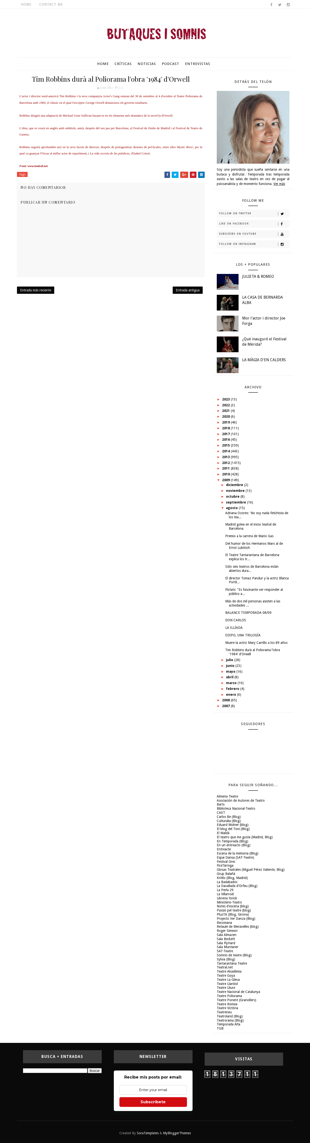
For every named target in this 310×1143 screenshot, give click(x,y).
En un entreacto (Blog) (233, 845)
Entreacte (224, 849)
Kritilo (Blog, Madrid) (232, 878)
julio (230, 660)
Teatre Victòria (227, 1008)
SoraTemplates (148, 1133)
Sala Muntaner (227, 947)
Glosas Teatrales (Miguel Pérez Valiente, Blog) (251, 869)
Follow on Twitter (254, 214)
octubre (233, 496)
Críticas (123, 64)
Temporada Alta (228, 1024)
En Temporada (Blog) (232, 841)
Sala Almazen (226, 935)
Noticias (147, 64)
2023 (226, 399)
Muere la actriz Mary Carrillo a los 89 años (256, 643)
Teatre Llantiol (227, 984)
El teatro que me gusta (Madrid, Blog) (245, 837)
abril (230, 677)
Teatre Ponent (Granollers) (236, 1000)
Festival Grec (226, 861)
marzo (232, 683)
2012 (226, 463)
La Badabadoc (227, 882)
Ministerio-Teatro (229, 902)
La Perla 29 (225, 890)
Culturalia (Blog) (229, 821)
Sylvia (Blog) (226, 959)
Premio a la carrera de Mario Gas (249, 536)
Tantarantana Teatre (232, 963)
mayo (231, 671)
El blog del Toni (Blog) (233, 829)
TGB (220, 1028)
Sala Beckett (226, 939)
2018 (226, 428)
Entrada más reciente (35, 290)
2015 (226, 445)
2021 (226, 411)
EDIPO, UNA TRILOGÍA (243, 635)
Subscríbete (153, 1102)
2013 (226, 457)
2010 (226, 474)
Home (26, 4)
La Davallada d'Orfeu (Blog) (237, 886)
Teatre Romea (227, 1004)
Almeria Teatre (227, 796)
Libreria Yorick (227, 898)
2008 (226, 700)
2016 (226, 439)
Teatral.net (225, 967)
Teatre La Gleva (228, 980)
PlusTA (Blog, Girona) (233, 914)
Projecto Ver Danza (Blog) (236, 918)
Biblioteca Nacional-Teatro (236, 808)
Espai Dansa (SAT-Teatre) (235, 857)
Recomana (224, 923)
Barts (221, 804)
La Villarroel (225, 894)
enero (231, 694)
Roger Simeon (227, 931)
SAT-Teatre (225, 951)
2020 (226, 416)
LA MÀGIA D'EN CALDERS (264, 360)
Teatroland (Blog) (230, 1016)
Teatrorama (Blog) (230, 1020)
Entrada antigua (188, 290)
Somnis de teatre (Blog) (234, 955)
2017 (226, 434)
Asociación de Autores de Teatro (241, 800)
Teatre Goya (226, 975)
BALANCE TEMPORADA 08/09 (248, 613)
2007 (226, 706)
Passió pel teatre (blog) (234, 910)
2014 (226, 451)
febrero (233, 689)
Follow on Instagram (254, 244)
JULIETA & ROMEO (258, 276)
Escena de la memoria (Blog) (237, 853)
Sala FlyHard (226, 943)
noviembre (236, 491)
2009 (226, 480)
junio (230, 666)
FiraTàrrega (225, 865)
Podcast (170, 64)
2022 (226, 405)
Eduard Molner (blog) (232, 825)
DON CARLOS (235, 620)
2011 (226, 468)
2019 (226, 422)
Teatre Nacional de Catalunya (238, 992)
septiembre (236, 502)
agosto (232, 508)
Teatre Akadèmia (229, 971)
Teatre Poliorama (229, 996)
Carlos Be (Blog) (229, 817)
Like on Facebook (254, 224)
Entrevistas (197, 64)
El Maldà (223, 833)
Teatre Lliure (226, 988)
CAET (221, 813)
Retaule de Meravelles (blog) (238, 926)
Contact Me (51, 4)
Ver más (279, 184)
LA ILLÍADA (234, 628)
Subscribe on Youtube (254, 234)
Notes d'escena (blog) (233, 906)
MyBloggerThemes (177, 1133)
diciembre (235, 485)
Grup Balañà (226, 874)
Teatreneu (224, 1012)
